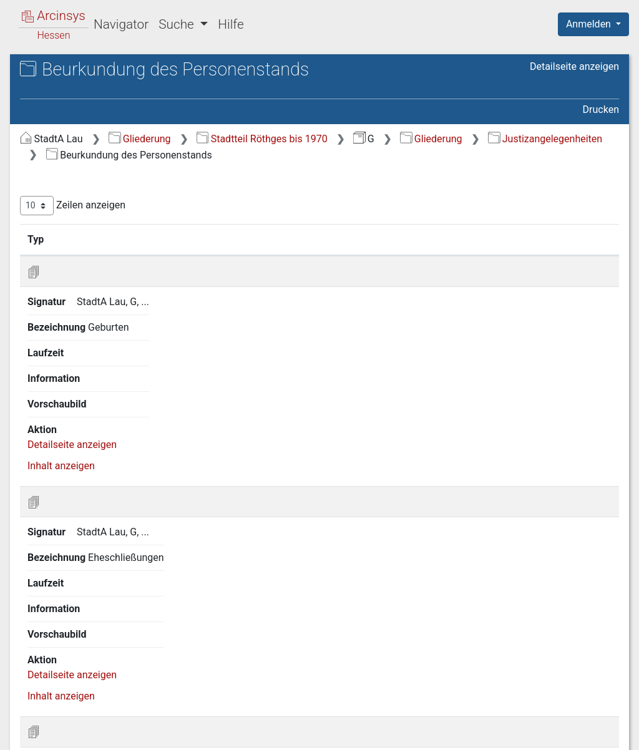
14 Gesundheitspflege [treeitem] (91, 480)
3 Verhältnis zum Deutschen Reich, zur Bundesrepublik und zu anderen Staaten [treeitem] (119, 219)
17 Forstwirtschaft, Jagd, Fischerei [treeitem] (119, 556)
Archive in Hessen (69, 71)
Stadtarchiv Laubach (87, 84)
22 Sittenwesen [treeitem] (77, 633)
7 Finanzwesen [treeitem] (76, 297)
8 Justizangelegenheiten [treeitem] (97, 311)
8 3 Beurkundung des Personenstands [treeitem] (101, 365)
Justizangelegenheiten (401, 155)
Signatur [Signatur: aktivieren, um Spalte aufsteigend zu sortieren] (305, 255)
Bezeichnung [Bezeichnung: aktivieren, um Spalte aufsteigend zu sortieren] (405, 255)
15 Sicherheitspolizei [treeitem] (89, 495)
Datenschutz (410, 733)
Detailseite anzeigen (574, 66)
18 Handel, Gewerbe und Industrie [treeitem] (117, 571)
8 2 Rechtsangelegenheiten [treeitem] (114, 342)
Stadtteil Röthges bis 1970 (471, 139)
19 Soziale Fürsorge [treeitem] (87, 587)
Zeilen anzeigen (282, 221)
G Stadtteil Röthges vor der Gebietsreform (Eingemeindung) (121, 103)
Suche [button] (178, 24)
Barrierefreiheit (505, 733)
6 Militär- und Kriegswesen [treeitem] (101, 281)
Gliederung (349, 139)
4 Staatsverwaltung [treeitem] (86, 250)
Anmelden (589, 24)
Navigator (121, 24)
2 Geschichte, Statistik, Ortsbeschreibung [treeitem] (93, 181)
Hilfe (230, 24)
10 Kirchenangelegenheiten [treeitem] (103, 403)
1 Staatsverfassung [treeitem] (86, 159)
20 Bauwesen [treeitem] (73, 602)
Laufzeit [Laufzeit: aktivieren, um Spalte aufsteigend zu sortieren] (493, 255)
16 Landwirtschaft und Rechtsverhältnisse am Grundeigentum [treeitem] (93, 525)
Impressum (597, 733)
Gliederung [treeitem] (54, 144)
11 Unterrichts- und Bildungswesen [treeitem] (120, 419)
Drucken (601, 109)
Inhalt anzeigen (271, 380)
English (28, 724)
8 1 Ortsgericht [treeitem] (87, 327)
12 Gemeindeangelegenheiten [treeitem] (109, 434)
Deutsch (75, 724)
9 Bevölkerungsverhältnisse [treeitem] (104, 388)
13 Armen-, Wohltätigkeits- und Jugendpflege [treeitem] (111, 456)
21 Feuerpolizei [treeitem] (77, 617)
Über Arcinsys (317, 733)
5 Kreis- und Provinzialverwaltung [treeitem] (116, 265)
